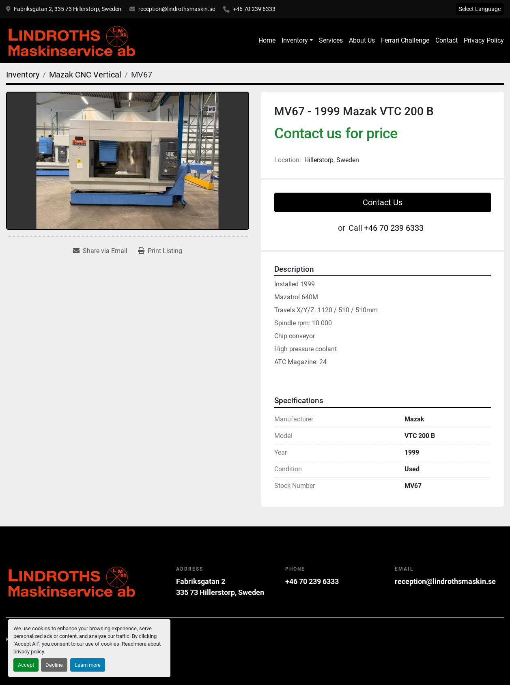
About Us (362, 40)
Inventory (295, 40)
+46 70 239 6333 (254, 9)
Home (266, 40)
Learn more (88, 665)
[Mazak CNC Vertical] (85, 74)
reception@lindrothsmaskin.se (176, 9)
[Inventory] (22, 74)
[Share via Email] (100, 251)
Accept (26, 665)
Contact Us (382, 202)
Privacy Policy (484, 40)
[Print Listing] (160, 251)
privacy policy (28, 651)
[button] (297, 40)
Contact (446, 40)
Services (331, 40)
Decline (54, 665)
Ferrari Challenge (405, 40)
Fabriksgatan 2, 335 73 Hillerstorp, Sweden (67, 9)
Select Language (480, 9)
